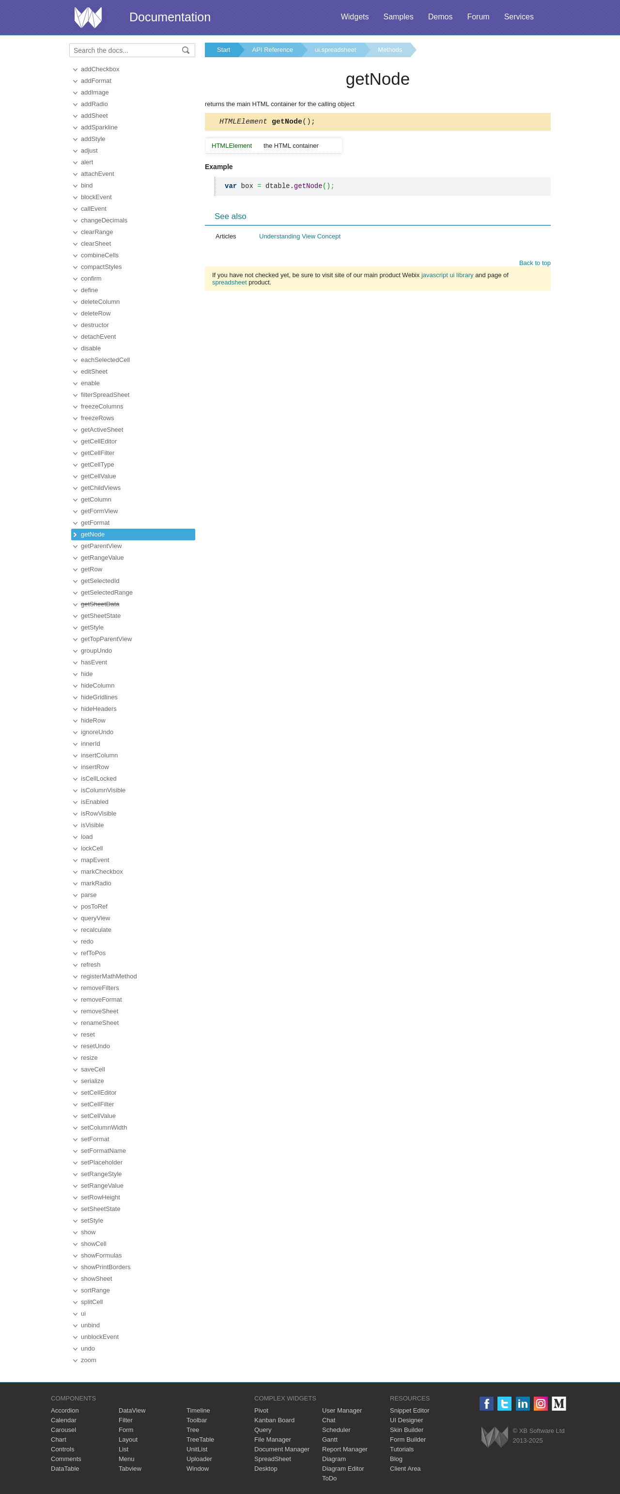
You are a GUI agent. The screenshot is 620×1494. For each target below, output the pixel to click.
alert (87, 162)
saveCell (93, 1069)
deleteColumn (100, 301)
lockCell (92, 848)
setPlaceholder (102, 1162)
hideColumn (97, 685)
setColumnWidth (104, 1127)
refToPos (93, 953)
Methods (390, 49)
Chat (328, 1420)
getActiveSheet (102, 429)
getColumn (96, 499)
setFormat (95, 1139)
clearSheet (96, 243)
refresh (90, 964)
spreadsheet (229, 283)
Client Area (405, 1468)
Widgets (355, 17)
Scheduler (336, 1429)
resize (89, 1057)
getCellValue (98, 476)
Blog (396, 1459)
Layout (128, 1439)
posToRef (94, 906)
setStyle (92, 1220)
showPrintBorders (106, 1267)
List (123, 1449)
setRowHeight (100, 1197)
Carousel (63, 1429)
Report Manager (345, 1449)
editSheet (94, 371)
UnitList (196, 1449)
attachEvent (97, 173)
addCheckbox (100, 69)
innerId (90, 743)
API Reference (272, 49)
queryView (95, 918)
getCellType (97, 464)
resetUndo (95, 1046)
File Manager (272, 1439)
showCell (94, 1243)
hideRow (93, 720)
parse (89, 894)
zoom (88, 1360)
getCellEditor (99, 441)
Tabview (130, 1468)
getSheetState (101, 615)
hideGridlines (99, 697)
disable (91, 348)
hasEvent (94, 662)
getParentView (101, 546)
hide (87, 673)
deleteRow (95, 313)
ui (83, 1313)
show (88, 1232)
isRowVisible (98, 813)
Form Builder (408, 1439)
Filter (126, 1420)
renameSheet (100, 1022)
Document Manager (282, 1449)
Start (223, 49)
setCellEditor (99, 1092)
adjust (89, 150)
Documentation (170, 17)
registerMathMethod (109, 976)
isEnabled (94, 801)
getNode (93, 534)
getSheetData (100, 604)
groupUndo (96, 650)
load (87, 836)
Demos (440, 17)
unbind (90, 1325)
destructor (95, 325)
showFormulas (101, 1255)
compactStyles (101, 266)
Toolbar (196, 1420)
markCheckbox (102, 871)
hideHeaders (99, 708)
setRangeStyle (101, 1174)
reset (88, 1034)
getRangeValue (102, 557)
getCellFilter (97, 452)
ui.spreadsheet (335, 49)
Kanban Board (274, 1420)
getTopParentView (106, 639)
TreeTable (200, 1439)
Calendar (64, 1420)
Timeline (198, 1410)
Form (126, 1429)
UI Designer (406, 1420)
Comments (66, 1459)
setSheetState (101, 1208)
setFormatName (103, 1150)
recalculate (96, 929)
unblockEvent (100, 1336)
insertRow (95, 767)
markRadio (96, 883)
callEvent (94, 208)
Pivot (261, 1410)
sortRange (95, 1290)
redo (87, 941)
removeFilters (100, 987)
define (89, 290)
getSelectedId (100, 580)
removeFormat (101, 999)
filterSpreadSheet (105, 394)
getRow (91, 569)
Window (197, 1468)
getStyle (92, 627)
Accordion (65, 1410)
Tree (192, 1429)
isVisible (92, 825)
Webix (494, 1437)
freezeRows (97, 418)
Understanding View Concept (300, 237)
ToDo (329, 1478)
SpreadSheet (272, 1459)
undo (88, 1348)
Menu (127, 1459)
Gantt (330, 1439)
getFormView (99, 511)
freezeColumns (102, 406)
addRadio (94, 104)
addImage (95, 92)
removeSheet (99, 1011)
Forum (478, 17)
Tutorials (402, 1449)
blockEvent (96, 197)
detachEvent (98, 336)
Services (519, 17)
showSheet (96, 1278)
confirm (91, 278)
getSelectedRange (107, 592)
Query (262, 1429)
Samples (398, 17)
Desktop (266, 1468)
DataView (132, 1410)
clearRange (97, 232)
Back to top (535, 264)
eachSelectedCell (105, 359)
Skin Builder (406, 1429)
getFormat (95, 522)
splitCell (92, 1301)
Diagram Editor (343, 1468)
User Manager (342, 1410)
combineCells (100, 255)
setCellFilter (97, 1104)
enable (90, 383)
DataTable (65, 1468)
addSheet (94, 115)
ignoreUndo (97, 732)
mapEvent (95, 860)
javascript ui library (447, 276)
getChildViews (101, 487)
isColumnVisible (103, 790)
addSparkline (99, 127)
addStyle (93, 138)
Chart (58, 1439)
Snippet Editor (410, 1410)
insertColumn (99, 755)
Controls (62, 1449)
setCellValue (98, 1115)
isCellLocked (99, 778)
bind (87, 185)
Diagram (334, 1459)
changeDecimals (104, 220)
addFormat (96, 80)
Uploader (199, 1459)
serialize (92, 1081)
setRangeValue (102, 1185)
